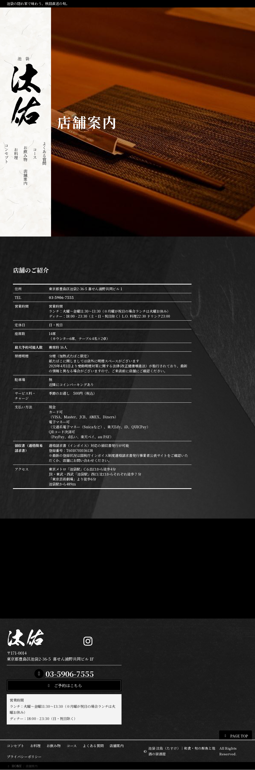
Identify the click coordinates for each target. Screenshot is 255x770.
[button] (64, 685)
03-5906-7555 (70, 674)
